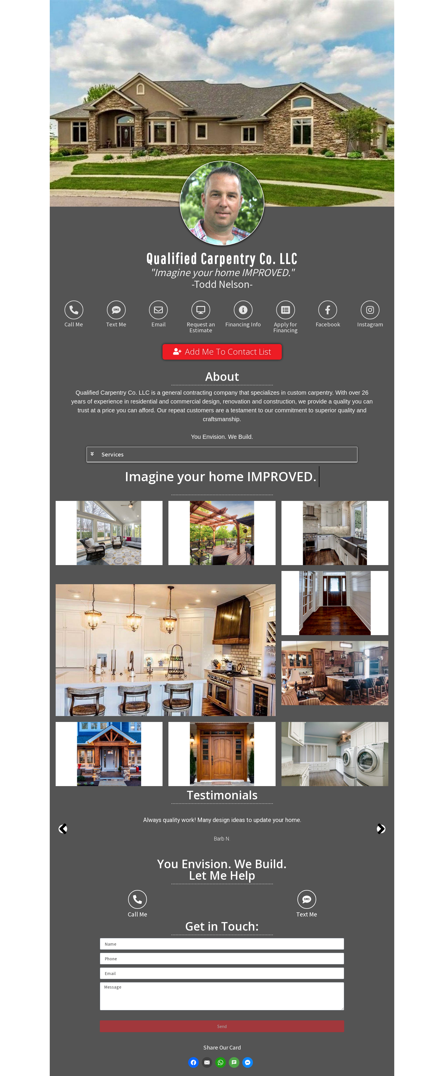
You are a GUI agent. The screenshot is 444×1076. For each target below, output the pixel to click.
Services (113, 454)
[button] (222, 454)
